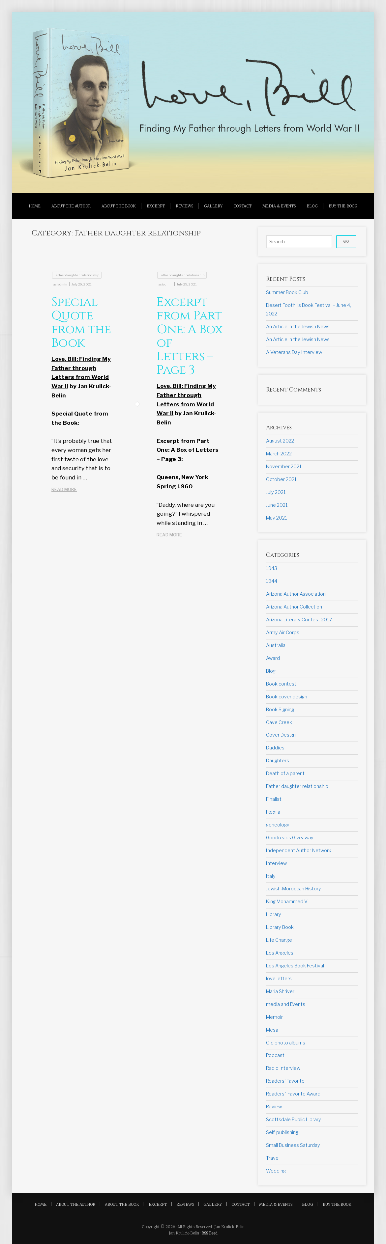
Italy (271, 876)
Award (273, 658)
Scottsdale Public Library (293, 1119)
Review (274, 1107)
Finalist (274, 799)
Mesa (272, 1030)
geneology (277, 825)
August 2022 (280, 441)
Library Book (280, 927)
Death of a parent (285, 773)
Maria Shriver (280, 991)
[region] (193, 102)
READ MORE (73, 489)
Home (35, 206)
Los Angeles (279, 953)
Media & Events (279, 206)
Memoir (274, 1017)
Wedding (276, 1171)
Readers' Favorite (285, 1081)
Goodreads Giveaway (289, 838)
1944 (271, 581)
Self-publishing (282, 1132)
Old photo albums (285, 1043)
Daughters (277, 761)
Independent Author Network (298, 850)
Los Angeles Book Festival (295, 966)
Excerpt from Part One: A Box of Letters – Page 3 (189, 336)
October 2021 (281, 479)
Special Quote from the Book (81, 322)
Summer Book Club (287, 292)
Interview (276, 863)
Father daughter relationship (76, 275)
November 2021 (284, 467)
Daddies (275, 748)
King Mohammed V (287, 902)
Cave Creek (279, 722)
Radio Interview (283, 1068)
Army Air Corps (282, 633)
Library (273, 914)
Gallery (213, 206)
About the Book (119, 206)
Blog (312, 206)
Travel (273, 1158)
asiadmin (60, 284)
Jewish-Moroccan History (293, 889)
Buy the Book (343, 206)
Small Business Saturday (293, 1145)
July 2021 (276, 492)
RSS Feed (209, 1233)
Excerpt (156, 206)
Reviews (184, 206)
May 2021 (276, 518)
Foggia (273, 812)
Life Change (279, 940)
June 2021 (277, 505)
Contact (242, 206)
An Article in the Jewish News (298, 327)
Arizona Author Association (296, 594)
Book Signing (280, 710)
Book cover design (286, 697)
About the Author (71, 206)
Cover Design (281, 735)
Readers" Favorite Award (293, 1094)
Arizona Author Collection (294, 607)
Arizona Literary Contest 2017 (299, 620)
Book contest (281, 684)
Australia (275, 645)
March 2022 (279, 454)
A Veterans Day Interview (294, 352)
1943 (271, 568)
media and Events (285, 1004)
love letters (279, 979)
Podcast (275, 1055)
